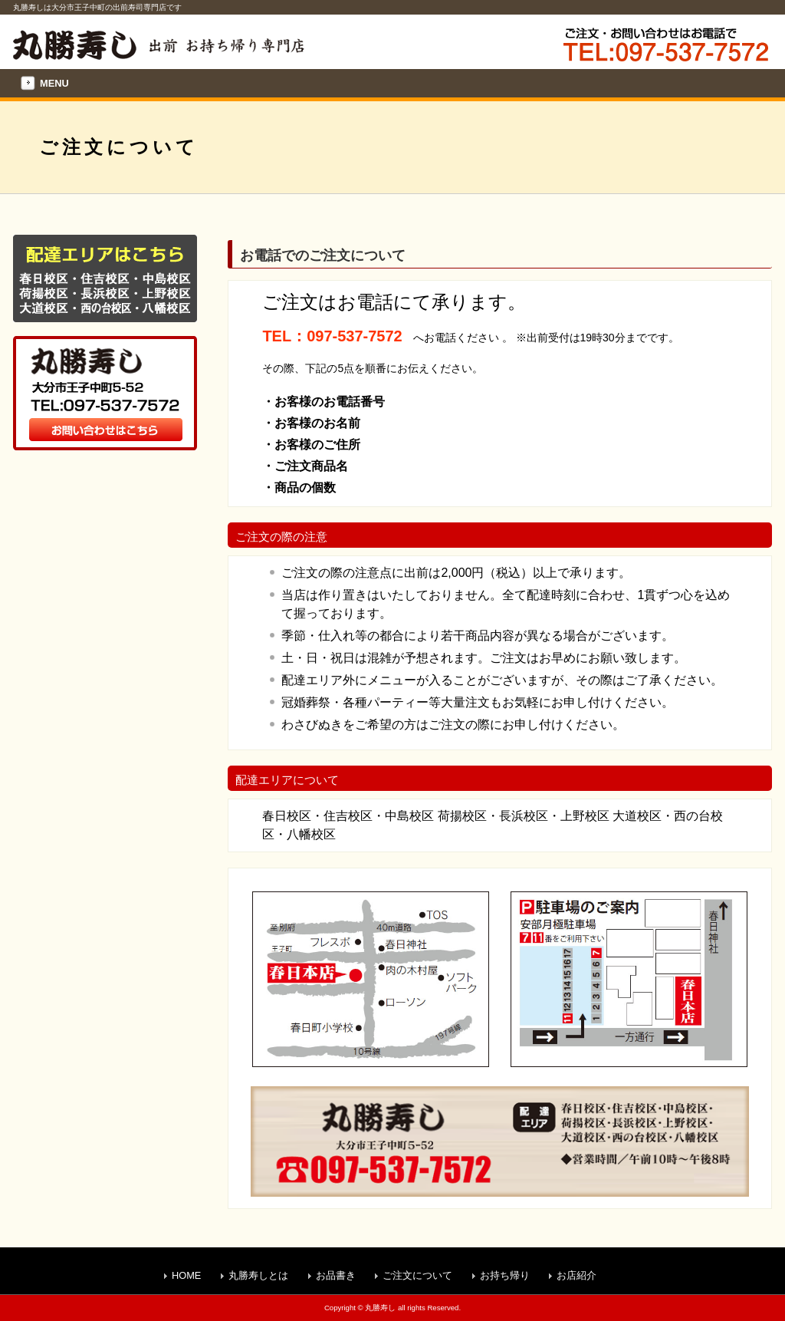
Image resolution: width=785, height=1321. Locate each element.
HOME (186, 1275)
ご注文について (417, 1275)
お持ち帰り (505, 1275)
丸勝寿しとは (258, 1275)
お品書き (336, 1275)
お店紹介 (576, 1275)
